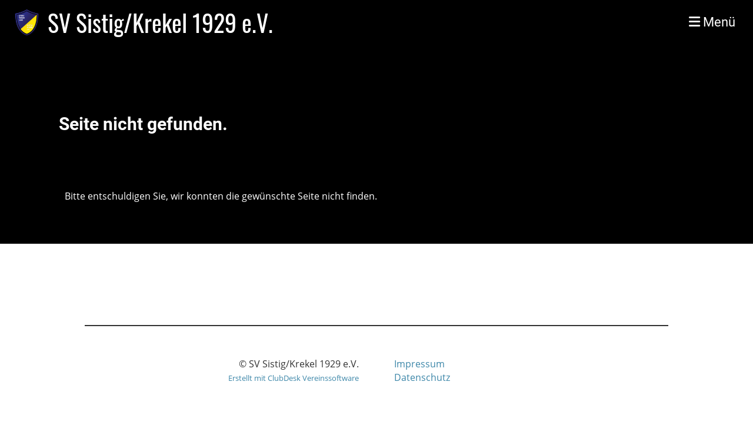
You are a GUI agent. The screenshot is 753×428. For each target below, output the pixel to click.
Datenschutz (422, 377)
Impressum (419, 363)
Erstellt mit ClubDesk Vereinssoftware (293, 378)
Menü (712, 22)
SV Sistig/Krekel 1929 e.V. (160, 22)
